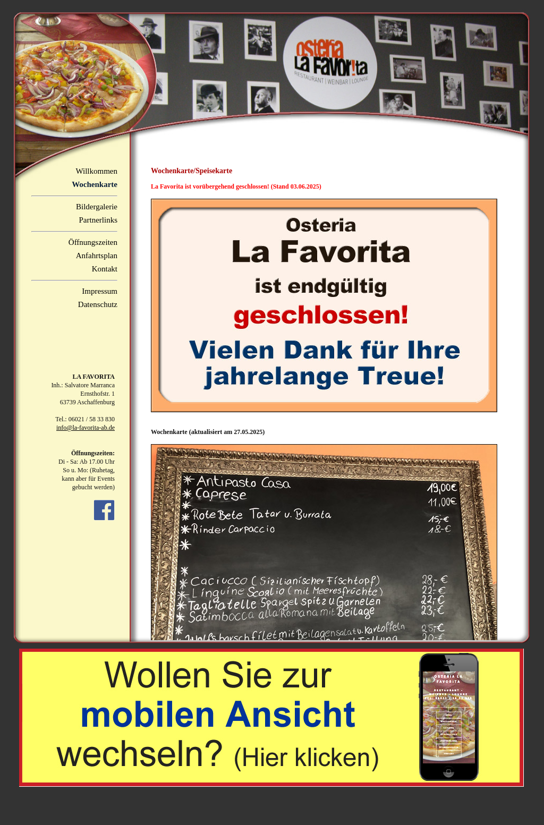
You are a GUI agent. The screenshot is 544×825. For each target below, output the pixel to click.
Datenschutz (97, 304)
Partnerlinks (98, 220)
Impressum (99, 291)
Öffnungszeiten (93, 242)
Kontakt (104, 269)
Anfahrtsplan (96, 255)
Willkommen (96, 171)
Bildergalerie (96, 206)
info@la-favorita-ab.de (85, 427)
